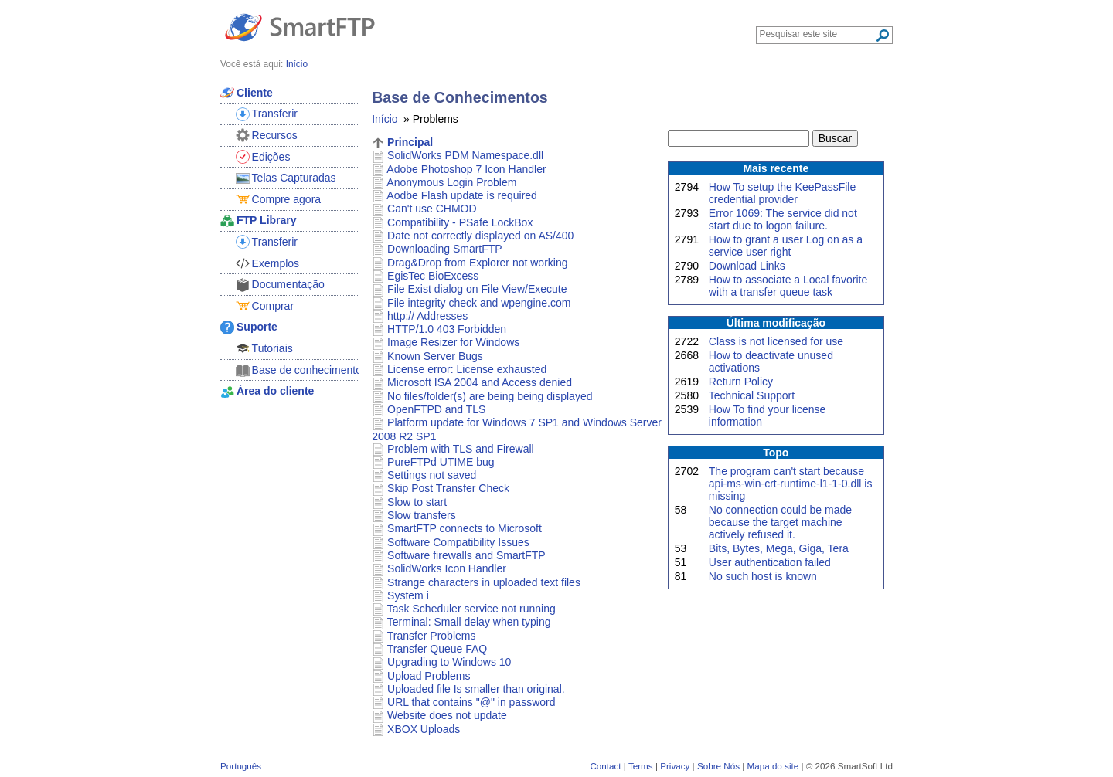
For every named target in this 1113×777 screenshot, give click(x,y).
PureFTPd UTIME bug (441, 462)
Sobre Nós (718, 766)
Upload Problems (428, 676)
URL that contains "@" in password (471, 702)
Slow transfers (421, 515)
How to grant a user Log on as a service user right (786, 245)
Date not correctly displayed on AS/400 (480, 235)
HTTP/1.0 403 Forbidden (446, 329)
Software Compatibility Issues (458, 542)
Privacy (674, 766)
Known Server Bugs (435, 356)
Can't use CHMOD (431, 208)
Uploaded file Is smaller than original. (476, 689)
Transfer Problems (431, 635)
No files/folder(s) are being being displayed (489, 396)
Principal (410, 142)
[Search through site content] (817, 34)
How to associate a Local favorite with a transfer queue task (788, 285)
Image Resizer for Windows (453, 342)
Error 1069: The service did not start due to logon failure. (783, 219)
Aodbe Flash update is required (461, 195)
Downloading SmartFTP (444, 249)
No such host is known (763, 576)
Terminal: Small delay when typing (469, 622)
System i (408, 595)
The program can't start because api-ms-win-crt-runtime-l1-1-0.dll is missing (791, 483)
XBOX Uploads (423, 729)
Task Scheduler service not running (471, 608)
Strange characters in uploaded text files (483, 582)
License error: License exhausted (466, 369)
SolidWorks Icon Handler (446, 568)
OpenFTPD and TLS (436, 409)
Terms (640, 766)
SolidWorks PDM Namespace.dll (465, 155)
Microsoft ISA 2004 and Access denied (479, 382)
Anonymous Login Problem (451, 182)
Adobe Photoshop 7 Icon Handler (466, 169)
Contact (605, 766)
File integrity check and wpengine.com (478, 303)
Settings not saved (431, 475)
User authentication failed (770, 562)
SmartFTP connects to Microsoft (464, 528)
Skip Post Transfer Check (448, 488)
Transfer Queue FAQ (437, 649)
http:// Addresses (427, 316)
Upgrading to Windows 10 (449, 662)
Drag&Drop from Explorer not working (477, 262)
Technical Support (752, 395)
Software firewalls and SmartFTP (466, 555)
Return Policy (741, 381)
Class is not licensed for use (776, 341)
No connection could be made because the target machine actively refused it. (780, 522)
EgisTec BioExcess (432, 276)
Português (240, 766)
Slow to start (417, 502)
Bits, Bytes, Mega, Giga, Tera (779, 548)
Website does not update (447, 715)
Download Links (747, 266)
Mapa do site (772, 766)
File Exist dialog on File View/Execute (477, 289)
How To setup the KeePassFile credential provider (782, 193)
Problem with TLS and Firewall (460, 449)
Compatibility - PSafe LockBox (460, 222)
